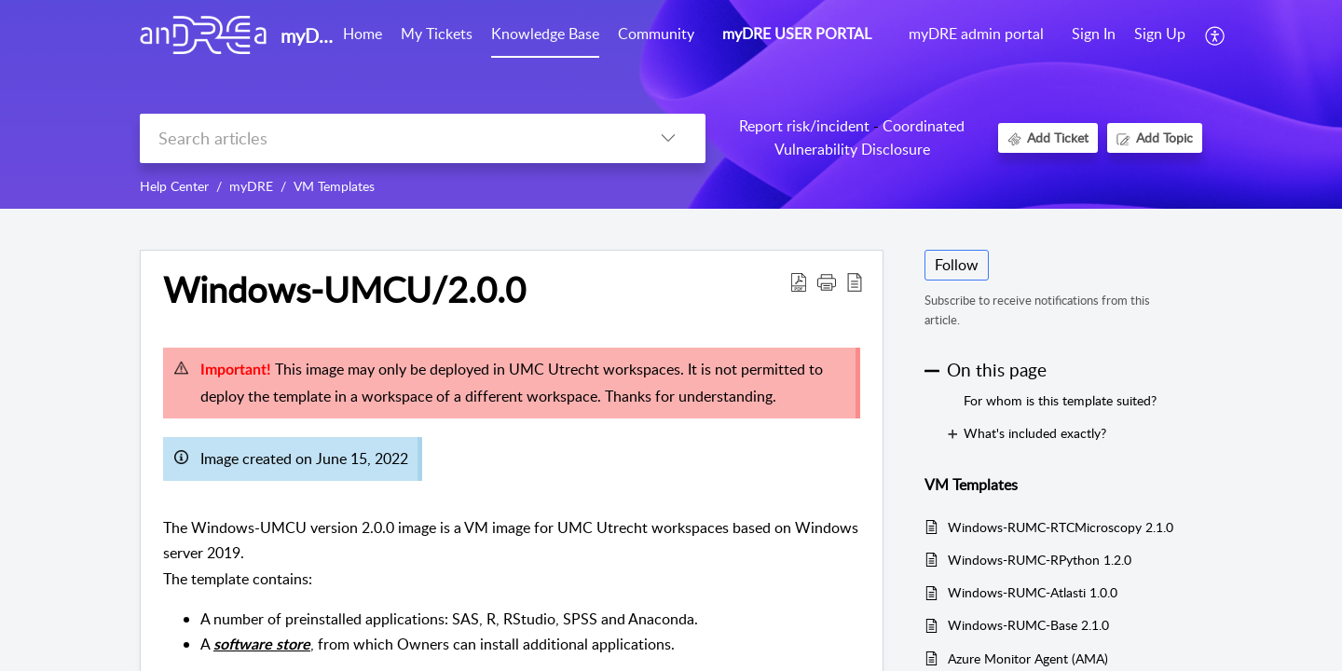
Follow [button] (957, 264)
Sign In (1094, 33)
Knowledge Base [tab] (545, 33)
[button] (1216, 35)
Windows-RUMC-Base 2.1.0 (1028, 625)
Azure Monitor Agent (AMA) (1028, 658)
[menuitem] (1093, 35)
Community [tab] (656, 33)
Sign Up (1159, 33)
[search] (385, 138)
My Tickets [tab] (436, 33)
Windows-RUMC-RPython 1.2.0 (1039, 559)
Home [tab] (362, 33)
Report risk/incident (804, 126)
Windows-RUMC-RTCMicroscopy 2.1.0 (1060, 527)
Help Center (174, 186)
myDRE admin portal (976, 33)
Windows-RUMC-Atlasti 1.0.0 (1032, 592)
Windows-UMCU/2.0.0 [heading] (344, 289)
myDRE (251, 186)
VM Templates (334, 186)
